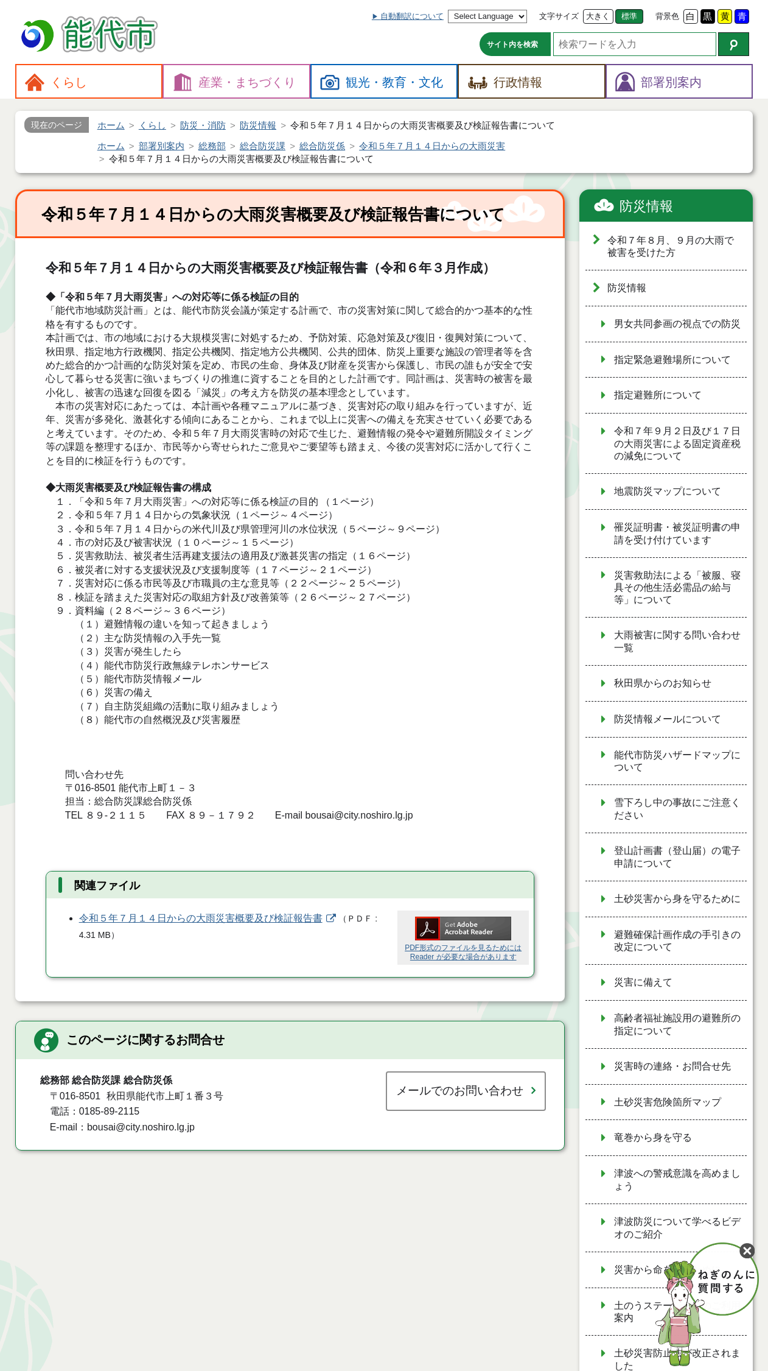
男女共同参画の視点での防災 (677, 324)
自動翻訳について (412, 16)
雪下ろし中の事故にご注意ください (677, 808)
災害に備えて (643, 982)
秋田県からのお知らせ (662, 683)
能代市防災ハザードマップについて (677, 761)
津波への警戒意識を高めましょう (677, 1179)
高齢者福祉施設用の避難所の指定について (677, 1024)
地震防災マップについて (667, 491)
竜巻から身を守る (653, 1137)
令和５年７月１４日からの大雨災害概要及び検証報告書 (201, 918)
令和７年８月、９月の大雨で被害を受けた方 (670, 246)
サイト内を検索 (512, 44)
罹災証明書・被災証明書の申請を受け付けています (677, 533)
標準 (629, 16)
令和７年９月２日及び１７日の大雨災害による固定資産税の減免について (677, 443)
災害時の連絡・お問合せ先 (672, 1066)
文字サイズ (559, 16)
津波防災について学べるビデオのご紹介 (677, 1227)
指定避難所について (658, 395)
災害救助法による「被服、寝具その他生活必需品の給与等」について (677, 587)
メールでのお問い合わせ (459, 1090)
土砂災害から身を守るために (677, 898)
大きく (598, 16)
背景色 (667, 16)
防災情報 (646, 206)
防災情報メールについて (667, 719)
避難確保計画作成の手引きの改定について (677, 941)
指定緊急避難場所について (672, 359)
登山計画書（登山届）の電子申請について (677, 857)
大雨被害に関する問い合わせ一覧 (677, 641)
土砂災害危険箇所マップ (667, 1102)
